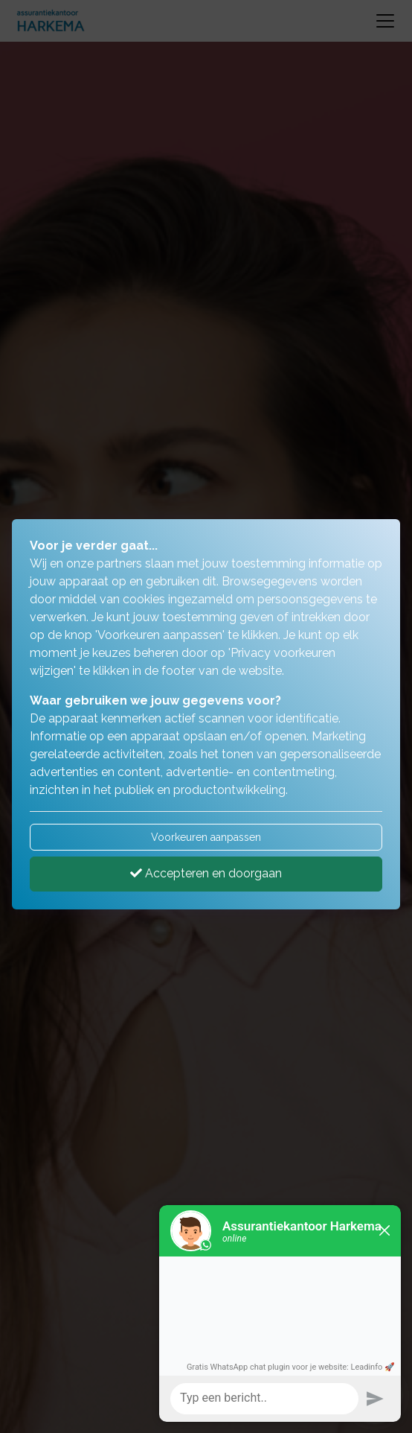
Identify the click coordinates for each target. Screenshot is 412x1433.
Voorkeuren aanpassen (206, 837)
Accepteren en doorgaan (206, 873)
